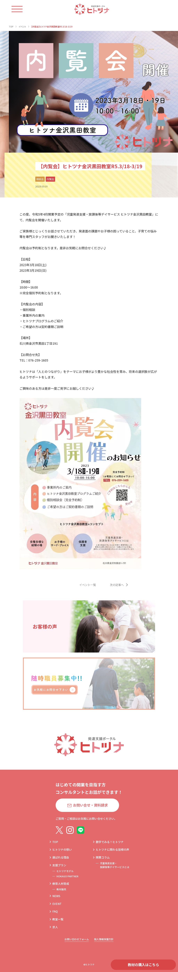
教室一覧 (57, 919)
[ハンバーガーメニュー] (20, 9)
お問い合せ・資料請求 (90, 805)
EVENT (57, 904)
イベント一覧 (87, 585)
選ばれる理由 (60, 857)
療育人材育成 (60, 883)
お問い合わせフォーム (76, 939)
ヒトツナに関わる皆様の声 (112, 849)
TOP (55, 842)
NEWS (56, 896)
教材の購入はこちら (143, 964)
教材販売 (61, 889)
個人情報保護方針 (104, 939)
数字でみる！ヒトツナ (110, 842)
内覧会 (50, 179)
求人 (55, 927)
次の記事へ (117, 584)
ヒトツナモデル (65, 871)
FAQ (55, 911)
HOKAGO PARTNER (67, 876)
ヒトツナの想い (62, 849)
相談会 (40, 179)
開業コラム (103, 857)
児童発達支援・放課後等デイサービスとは (114, 865)
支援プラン (59, 865)
